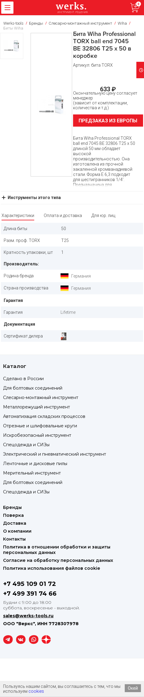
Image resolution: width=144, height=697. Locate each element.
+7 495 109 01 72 (29, 583)
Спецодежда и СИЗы (26, 444)
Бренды (12, 507)
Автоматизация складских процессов (44, 416)
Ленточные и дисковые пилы (35, 463)
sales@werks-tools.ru (28, 615)
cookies (36, 691)
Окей (133, 688)
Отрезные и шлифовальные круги (40, 426)
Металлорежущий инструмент (36, 407)
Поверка (13, 515)
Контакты (14, 539)
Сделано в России (23, 378)
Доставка (14, 523)
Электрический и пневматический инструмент (54, 454)
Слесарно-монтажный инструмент (40, 397)
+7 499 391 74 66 (30, 593)
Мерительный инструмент (32, 473)
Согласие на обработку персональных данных (58, 560)
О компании (17, 531)
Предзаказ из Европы (108, 121)
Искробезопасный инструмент (37, 435)
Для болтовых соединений (32, 388)
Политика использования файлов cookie (51, 568)
